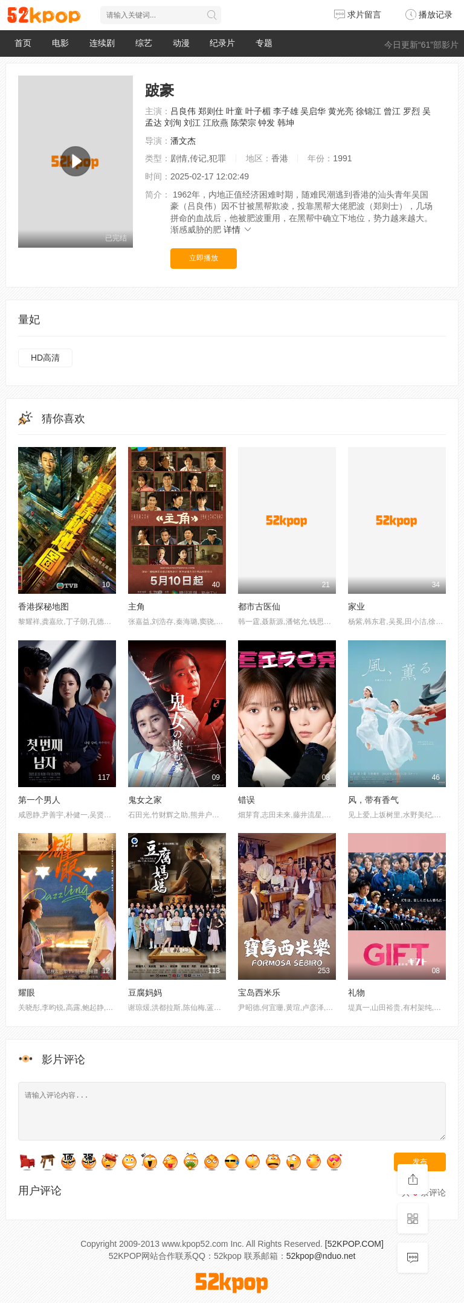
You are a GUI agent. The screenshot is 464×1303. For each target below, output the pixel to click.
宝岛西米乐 (259, 992)
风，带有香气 (373, 800)
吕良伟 (183, 111)
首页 (22, 43)
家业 (356, 606)
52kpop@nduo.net (321, 1256)
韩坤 (285, 122)
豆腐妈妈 (145, 992)
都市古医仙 (259, 606)
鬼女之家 (145, 800)
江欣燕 (215, 122)
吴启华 (313, 111)
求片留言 (357, 14)
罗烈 (411, 111)
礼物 (356, 992)
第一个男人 (39, 800)
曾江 (392, 111)
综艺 (143, 43)
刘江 (192, 122)
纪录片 (222, 43)
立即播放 (203, 258)
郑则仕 (211, 111)
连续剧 (102, 43)
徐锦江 (368, 111)
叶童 (234, 111)
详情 (238, 229)
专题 (264, 43)
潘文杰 (183, 141)
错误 (246, 800)
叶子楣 (258, 111)
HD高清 (45, 357)
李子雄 (285, 111)
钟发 (266, 122)
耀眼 (26, 992)
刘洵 (172, 122)
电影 (60, 43)
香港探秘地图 (43, 606)
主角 (136, 606)
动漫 (181, 43)
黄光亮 (340, 111)
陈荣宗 (243, 122)
